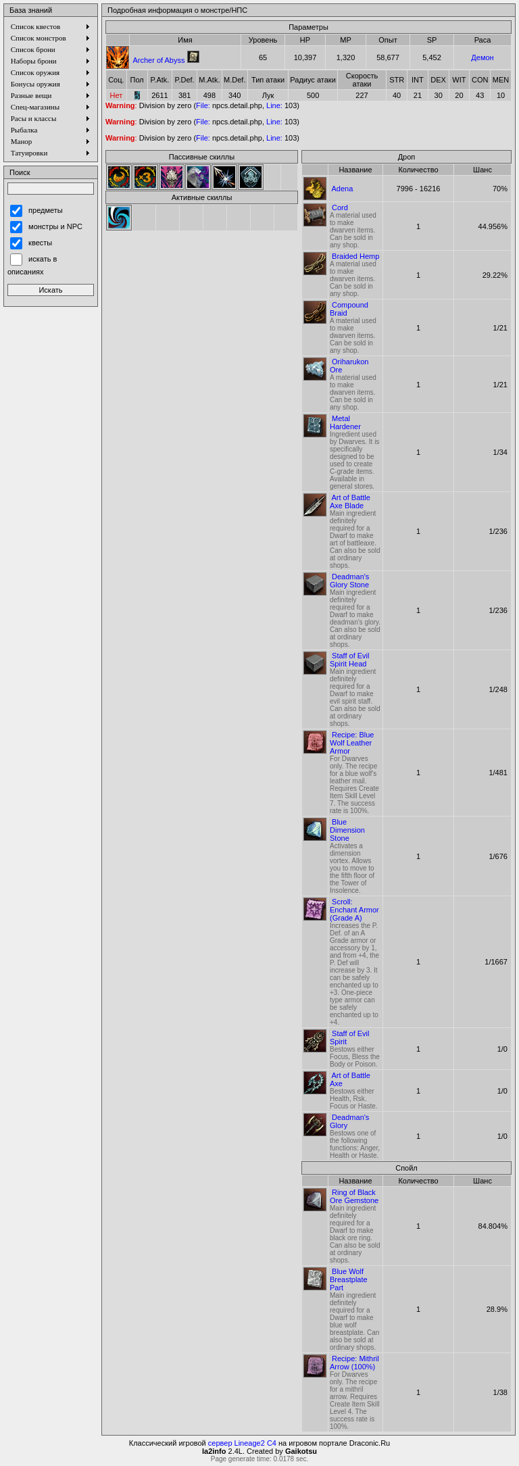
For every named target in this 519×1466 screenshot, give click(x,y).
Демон (482, 57)
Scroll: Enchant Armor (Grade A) (354, 910)
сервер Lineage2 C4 (242, 1443)
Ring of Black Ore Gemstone (354, 1196)
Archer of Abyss (158, 60)
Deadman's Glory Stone (349, 580)
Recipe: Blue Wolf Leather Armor (352, 743)
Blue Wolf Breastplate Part (349, 1279)
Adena (342, 189)
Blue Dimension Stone (347, 830)
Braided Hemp (355, 256)
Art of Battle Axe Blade (350, 501)
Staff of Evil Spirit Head (350, 660)
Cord (340, 207)
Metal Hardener (345, 422)
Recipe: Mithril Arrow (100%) (354, 1362)
